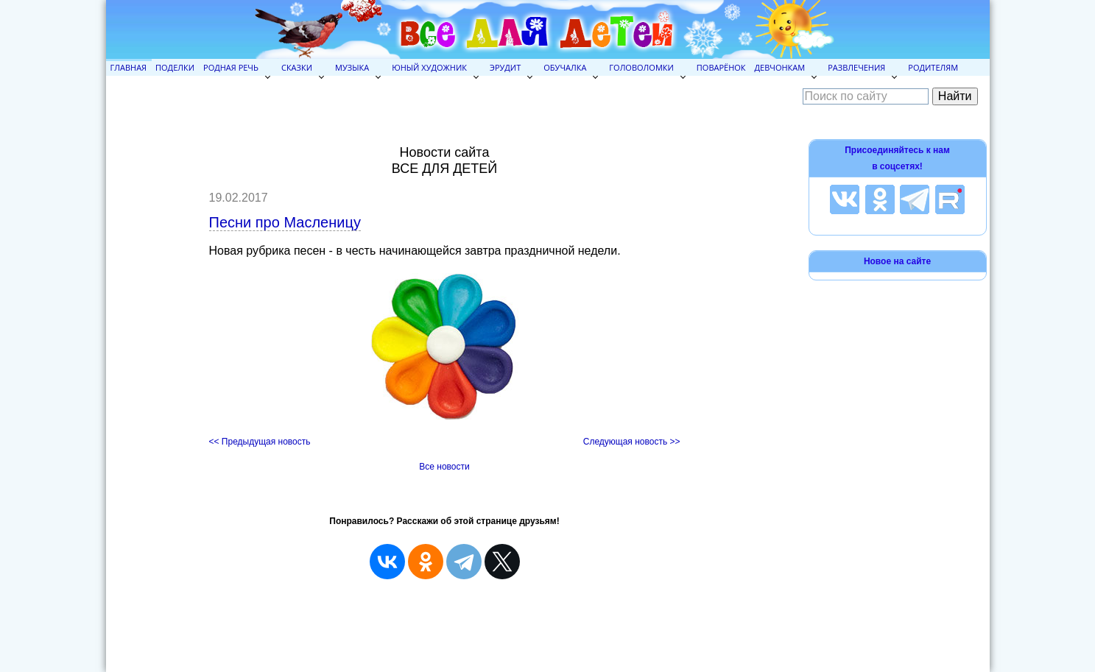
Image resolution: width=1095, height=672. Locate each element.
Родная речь (230, 67)
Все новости (444, 466)
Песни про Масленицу (285, 222)
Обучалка (564, 67)
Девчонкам (780, 67)
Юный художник (429, 67)
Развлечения (856, 67)
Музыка (352, 67)
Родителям (933, 67)
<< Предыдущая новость (260, 441)
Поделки (174, 67)
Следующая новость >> (631, 441)
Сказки (296, 67)
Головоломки (641, 67)
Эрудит (505, 67)
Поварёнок (721, 67)
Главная (128, 67)
